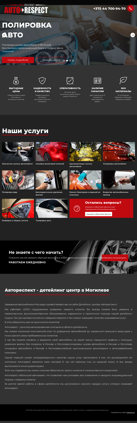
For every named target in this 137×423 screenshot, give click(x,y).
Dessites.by (131, 412)
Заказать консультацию (115, 258)
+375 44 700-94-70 (109, 9)
